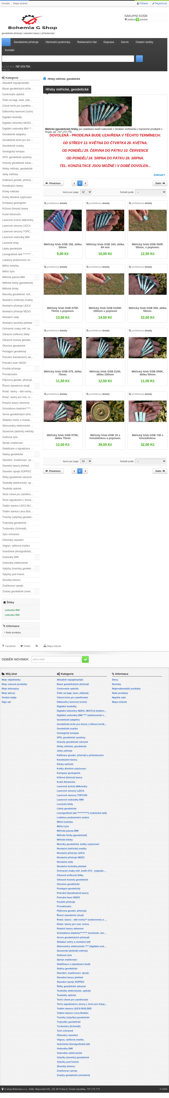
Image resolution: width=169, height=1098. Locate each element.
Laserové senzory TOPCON (18, 235)
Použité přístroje (11, 372)
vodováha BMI (12, 614)
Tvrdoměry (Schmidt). (14, 532)
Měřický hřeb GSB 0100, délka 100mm (105, 377)
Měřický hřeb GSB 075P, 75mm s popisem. (63, 314)
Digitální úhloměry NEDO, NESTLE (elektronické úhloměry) (21, 126)
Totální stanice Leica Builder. (18, 515)
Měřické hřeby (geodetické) (17, 286)
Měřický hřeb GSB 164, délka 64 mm (105, 250)
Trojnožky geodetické (14, 526)
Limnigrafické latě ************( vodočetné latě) (21, 258)
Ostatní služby (144, 45)
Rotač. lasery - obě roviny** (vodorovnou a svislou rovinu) (21, 395)
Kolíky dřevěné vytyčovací (17, 201)
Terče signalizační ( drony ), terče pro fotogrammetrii (21, 503)
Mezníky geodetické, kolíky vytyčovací (21, 298)
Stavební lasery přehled (15, 469)
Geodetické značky (13, 149)
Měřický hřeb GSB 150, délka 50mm (63, 250)
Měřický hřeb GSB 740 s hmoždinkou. (147, 441)
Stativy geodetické (12, 458)
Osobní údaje (9, 702)
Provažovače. (10, 378)
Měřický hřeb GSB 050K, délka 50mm (147, 377)
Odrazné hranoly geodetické (18, 343)
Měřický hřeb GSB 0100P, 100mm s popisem (105, 314)
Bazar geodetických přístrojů (18, 92)
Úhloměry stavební (13, 543)
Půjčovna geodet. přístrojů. (17, 383)
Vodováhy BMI (10, 560)
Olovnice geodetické (13, 349)
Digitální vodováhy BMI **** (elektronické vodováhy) (21, 132)
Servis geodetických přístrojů (18, 418)
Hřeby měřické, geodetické (17, 172)
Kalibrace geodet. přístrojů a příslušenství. (21, 183)
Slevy (115, 685)
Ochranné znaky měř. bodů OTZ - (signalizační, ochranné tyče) (21, 332)
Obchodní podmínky (57, 45)
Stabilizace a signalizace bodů (19, 452)
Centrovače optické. (13, 98)
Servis (125, 45)
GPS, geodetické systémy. (17, 161)
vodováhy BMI (12, 618)
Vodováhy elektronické (15, 566)
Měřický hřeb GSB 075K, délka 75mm (63, 441)
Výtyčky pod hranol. (13, 578)
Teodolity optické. (12, 492)
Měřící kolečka (10, 269)
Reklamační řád (87, 45)
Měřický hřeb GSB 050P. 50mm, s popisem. (147, 250)
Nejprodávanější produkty (126, 694)
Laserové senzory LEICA (16, 229)
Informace (12, 631)
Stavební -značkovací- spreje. (19, 463)
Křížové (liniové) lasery (15, 212)
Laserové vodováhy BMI (16, 241)
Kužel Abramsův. (11, 218)
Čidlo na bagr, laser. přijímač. (18, 103)
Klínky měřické (10, 195)
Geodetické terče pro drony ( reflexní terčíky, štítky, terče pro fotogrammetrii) (21, 143)
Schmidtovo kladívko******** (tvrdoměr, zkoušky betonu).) (21, 412)
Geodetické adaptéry (14, 138)
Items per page (71, 196)
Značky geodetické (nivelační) (19, 595)
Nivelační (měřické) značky (17, 303)
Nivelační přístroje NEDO (16, 315)
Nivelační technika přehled (17, 326)
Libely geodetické (12, 252)
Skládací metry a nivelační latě (19, 423)
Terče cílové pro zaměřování (18, 498)
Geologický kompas (13, 155)
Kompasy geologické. (14, 206)
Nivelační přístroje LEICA (16, 309)
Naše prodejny (13, 638)
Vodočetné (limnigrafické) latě (19, 555)
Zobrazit (159, 178)
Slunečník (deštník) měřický (18, 435)
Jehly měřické (10, 178)
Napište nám (119, 702)
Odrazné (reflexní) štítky (16, 338)
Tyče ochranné (10, 538)
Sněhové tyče (10, 440)
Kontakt (6, 3)
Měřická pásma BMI (13, 281)
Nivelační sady (10, 321)
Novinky (116, 689)
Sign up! (6, 707)
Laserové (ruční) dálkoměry (17, 223)
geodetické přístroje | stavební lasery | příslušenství (21, 26)
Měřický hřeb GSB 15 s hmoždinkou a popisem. (105, 441)
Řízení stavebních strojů (16, 389)
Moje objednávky (11, 685)
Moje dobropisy (10, 694)
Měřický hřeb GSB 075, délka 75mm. (63, 377)
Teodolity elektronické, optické (19, 486)
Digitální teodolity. (12, 121)
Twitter (27, 653)
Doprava (109, 45)
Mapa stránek (20, 3)
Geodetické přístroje (26, 45)
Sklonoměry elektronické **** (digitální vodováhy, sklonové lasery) (21, 429)
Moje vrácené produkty (14, 689)
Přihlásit (143, 3)
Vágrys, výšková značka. (16, 549)
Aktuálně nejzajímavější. (16, 86)
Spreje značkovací (12, 446)
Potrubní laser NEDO (14, 366)
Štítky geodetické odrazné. (17, 480)
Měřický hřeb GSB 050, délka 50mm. (147, 314)
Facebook (10, 653)
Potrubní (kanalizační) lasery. (18, 361)
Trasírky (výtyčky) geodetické (18, 520)
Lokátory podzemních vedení (18, 263)
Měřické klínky (10, 292)
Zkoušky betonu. (11, 583)
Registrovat (161, 3)
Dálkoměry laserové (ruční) (17, 115)
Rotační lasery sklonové (15, 406)
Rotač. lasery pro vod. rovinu (18, 401)
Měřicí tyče (8, 275)
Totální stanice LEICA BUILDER (20, 509)
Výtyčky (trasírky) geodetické (18, 572)
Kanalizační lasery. (13, 189)
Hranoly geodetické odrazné (18, 166)
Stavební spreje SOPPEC (16, 475)
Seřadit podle (127, 196)
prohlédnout (56, 208)
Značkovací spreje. (13, 589)
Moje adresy (8, 698)
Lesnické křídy (10, 246)
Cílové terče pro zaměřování (18, 109)
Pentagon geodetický (14, 355)
